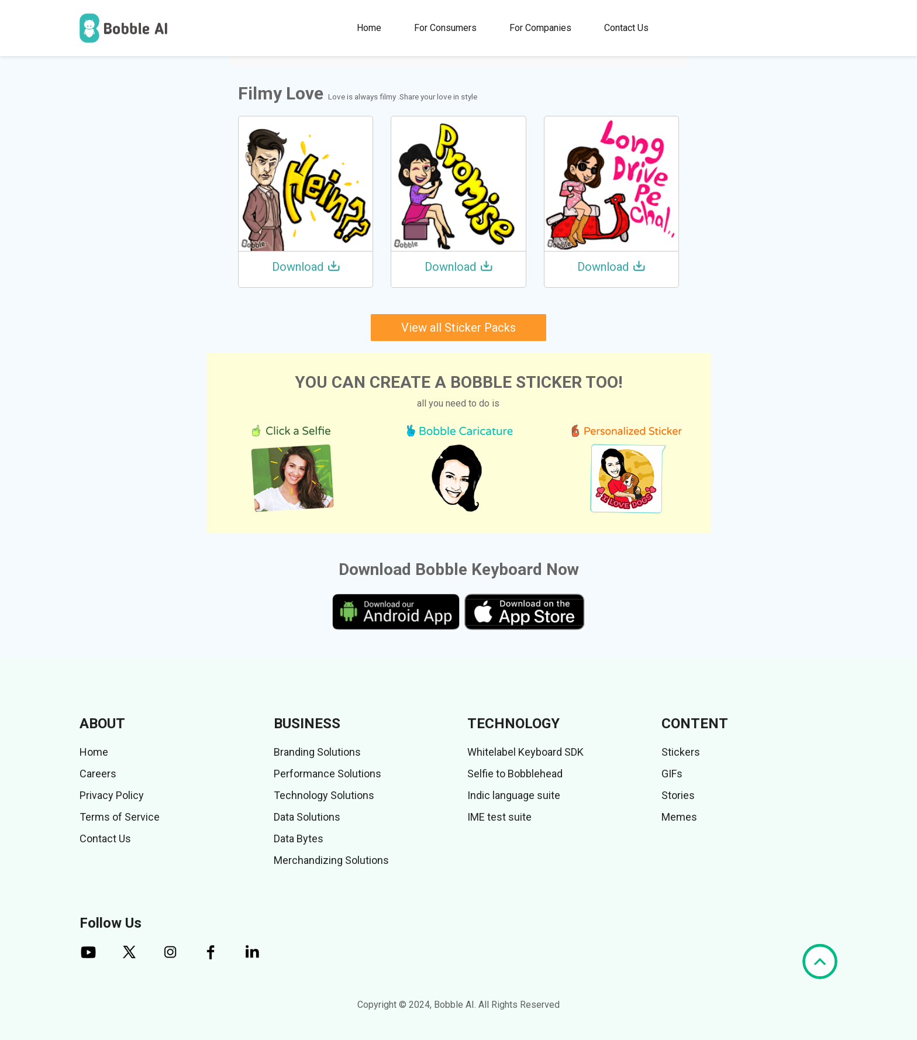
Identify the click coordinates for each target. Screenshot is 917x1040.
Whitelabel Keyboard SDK (525, 752)
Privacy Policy (112, 795)
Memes (679, 817)
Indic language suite (513, 795)
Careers (98, 773)
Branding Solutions (317, 752)
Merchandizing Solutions (331, 860)
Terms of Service (120, 817)
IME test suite (499, 817)
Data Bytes (298, 838)
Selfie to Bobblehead (515, 773)
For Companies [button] (540, 27)
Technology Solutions (324, 795)
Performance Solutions (327, 773)
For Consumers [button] (445, 27)
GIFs (671, 773)
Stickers (680, 752)
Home (369, 27)
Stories (678, 795)
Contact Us (626, 27)
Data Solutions (307, 817)
